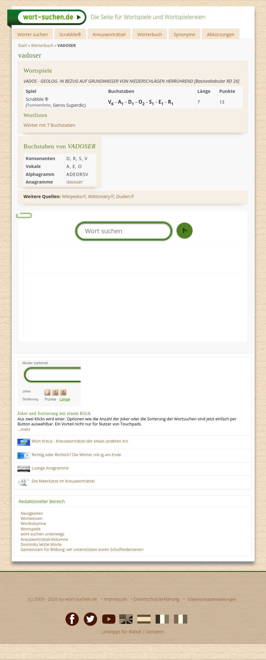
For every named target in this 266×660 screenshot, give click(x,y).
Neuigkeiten (32, 513)
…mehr (23, 429)
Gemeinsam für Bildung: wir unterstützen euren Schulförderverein (82, 549)
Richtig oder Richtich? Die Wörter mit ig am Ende (76, 454)
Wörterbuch (149, 34)
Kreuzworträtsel (109, 34)
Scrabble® (70, 34)
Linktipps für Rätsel (121, 632)
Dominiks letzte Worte (41, 544)
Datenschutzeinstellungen (212, 599)
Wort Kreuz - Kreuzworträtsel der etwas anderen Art (80, 441)
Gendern (155, 632)
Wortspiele (30, 529)
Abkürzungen (220, 34)
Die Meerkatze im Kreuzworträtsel (63, 481)
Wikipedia (72, 196)
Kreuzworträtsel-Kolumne (44, 539)
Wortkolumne (33, 523)
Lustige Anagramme (50, 468)
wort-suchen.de (81, 599)
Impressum (115, 599)
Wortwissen (31, 518)
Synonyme (184, 34)
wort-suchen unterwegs (42, 534)
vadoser (29, 55)
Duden (123, 196)
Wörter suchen (32, 34)
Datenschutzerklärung (156, 599)
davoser (74, 182)
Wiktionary (99, 196)
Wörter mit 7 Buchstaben (49, 125)
